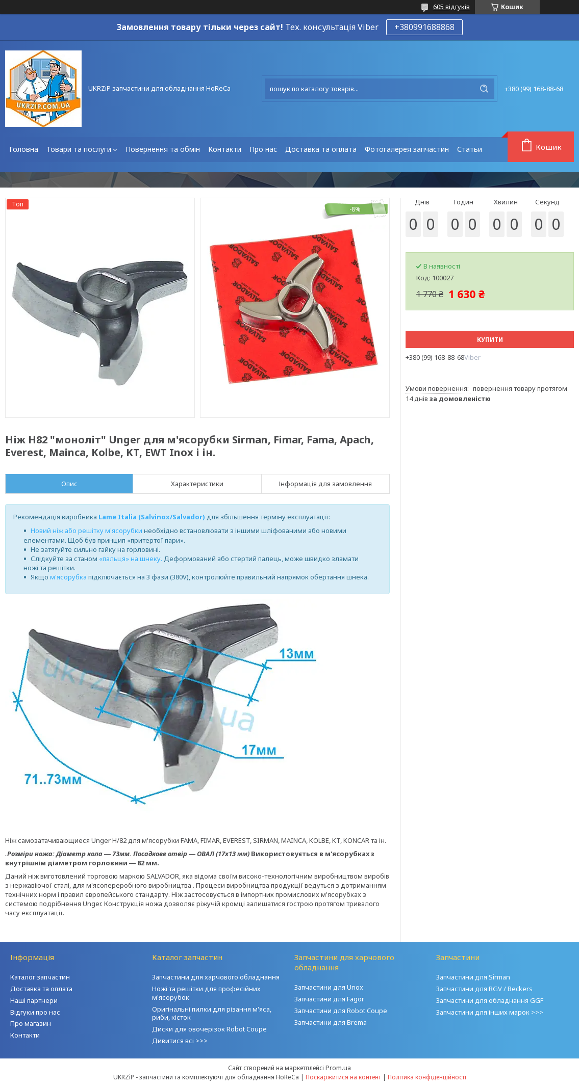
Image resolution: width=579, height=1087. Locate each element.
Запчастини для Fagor (329, 998)
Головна (23, 149)
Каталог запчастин (40, 977)
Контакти (224, 149)
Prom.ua (338, 1067)
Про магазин (30, 1023)
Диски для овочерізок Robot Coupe (209, 1028)
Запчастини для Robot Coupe (340, 1010)
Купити (490, 339)
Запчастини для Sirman (473, 977)
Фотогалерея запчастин (407, 149)
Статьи (469, 149)
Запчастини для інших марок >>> (489, 1012)
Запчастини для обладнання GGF (489, 1000)
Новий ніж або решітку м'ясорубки (86, 530)
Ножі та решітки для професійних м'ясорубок (206, 993)
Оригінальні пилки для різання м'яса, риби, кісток (211, 1013)
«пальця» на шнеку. (130, 558)
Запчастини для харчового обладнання (216, 977)
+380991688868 (424, 27)
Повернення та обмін (162, 149)
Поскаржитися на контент (343, 1077)
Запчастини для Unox (328, 987)
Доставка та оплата (321, 149)
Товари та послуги (78, 149)
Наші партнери (34, 1000)
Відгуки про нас (35, 1012)
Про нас (263, 149)
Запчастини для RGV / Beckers (484, 988)
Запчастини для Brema (330, 1022)
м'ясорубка (68, 576)
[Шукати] (484, 88)
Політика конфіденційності (427, 1077)
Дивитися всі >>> (180, 1040)
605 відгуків (451, 6)
